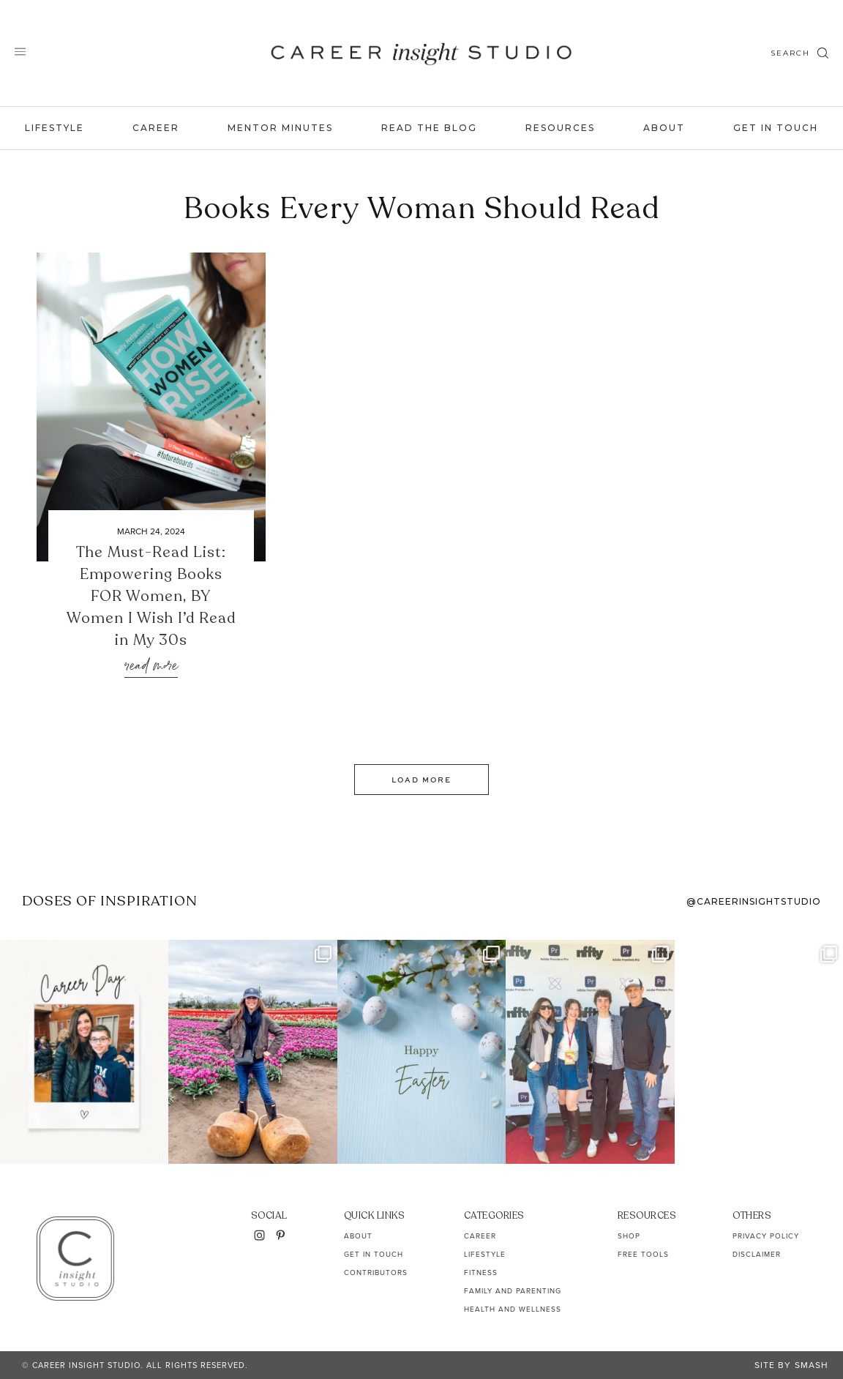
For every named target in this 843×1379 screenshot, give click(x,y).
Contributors (376, 1272)
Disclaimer (757, 1254)
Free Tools (643, 1254)
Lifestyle (54, 127)
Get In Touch (775, 127)
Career (155, 127)
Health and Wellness (512, 1309)
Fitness (481, 1272)
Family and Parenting (512, 1290)
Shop (629, 1235)
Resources (560, 127)
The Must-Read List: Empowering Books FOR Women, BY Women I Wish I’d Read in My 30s (151, 596)
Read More (151, 666)
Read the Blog (429, 127)
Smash (811, 1365)
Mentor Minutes (280, 127)
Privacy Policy (766, 1235)
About (664, 127)
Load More (421, 779)
